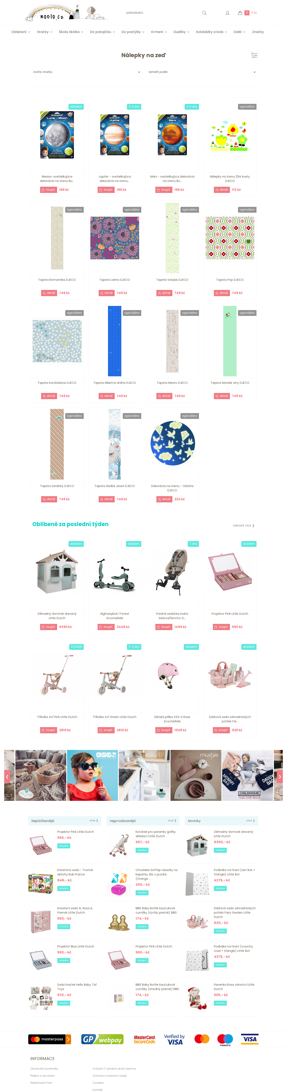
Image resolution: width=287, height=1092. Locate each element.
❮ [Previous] (7, 776)
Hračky (43, 31)
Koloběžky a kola (209, 31)
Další (238, 31)
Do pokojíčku (100, 31)
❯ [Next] (279, 776)
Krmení (157, 31)
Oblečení (19, 31)
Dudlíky (180, 31)
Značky (258, 31)
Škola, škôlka (69, 31)
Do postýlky (131, 31)
